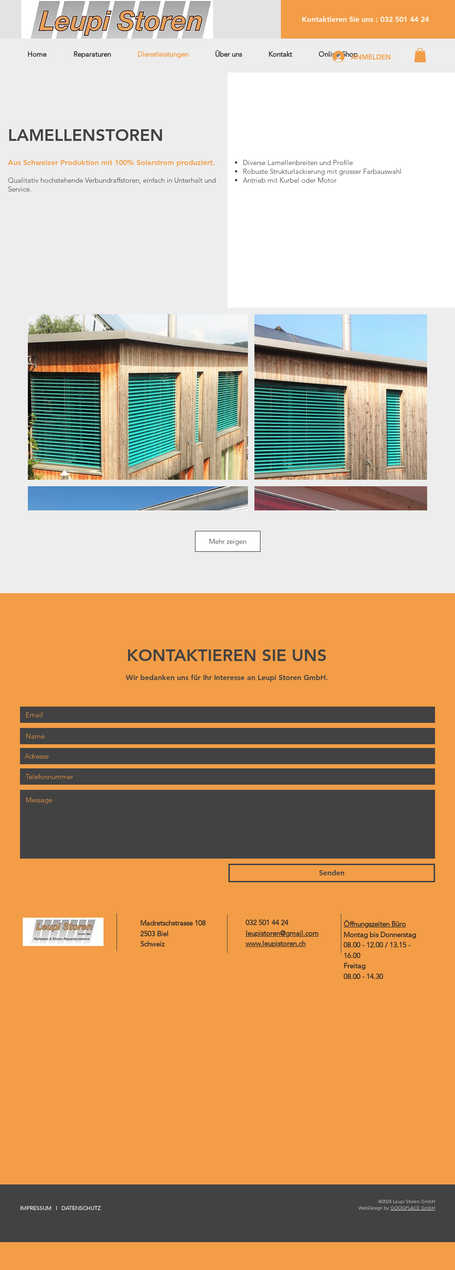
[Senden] (331, 873)
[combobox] (227, 756)
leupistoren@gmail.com (282, 933)
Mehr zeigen (228, 541)
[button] (420, 55)
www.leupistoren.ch (276, 943)
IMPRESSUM (36, 1207)
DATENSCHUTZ (81, 1207)
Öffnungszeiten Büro (375, 923)
